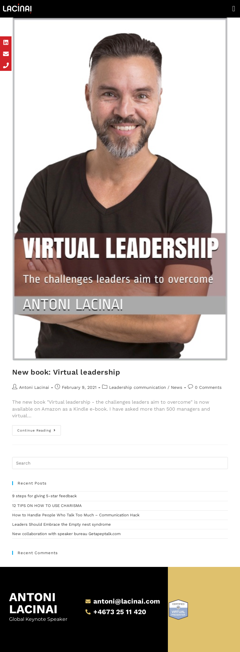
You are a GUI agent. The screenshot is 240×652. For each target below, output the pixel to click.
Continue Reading (39, 428)
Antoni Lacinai (34, 387)
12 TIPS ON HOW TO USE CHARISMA (47, 505)
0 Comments (208, 387)
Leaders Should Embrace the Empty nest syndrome (61, 524)
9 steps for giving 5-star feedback (44, 496)
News (176, 387)
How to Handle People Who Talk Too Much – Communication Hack (75, 515)
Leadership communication (137, 387)
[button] (233, 9)
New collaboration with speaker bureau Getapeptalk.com (66, 533)
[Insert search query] (120, 463)
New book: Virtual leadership (66, 372)
